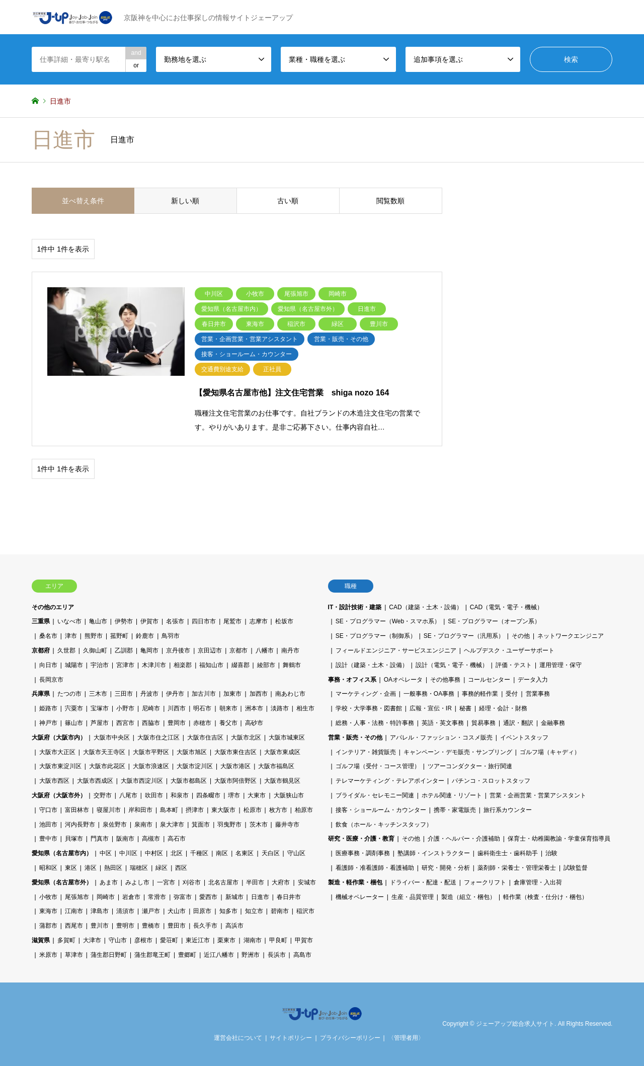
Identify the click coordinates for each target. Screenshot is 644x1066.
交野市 (103, 795)
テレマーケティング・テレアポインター (390, 780)
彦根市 (143, 940)
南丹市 (290, 650)
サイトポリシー (291, 1037)
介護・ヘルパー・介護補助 (464, 838)
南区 (222, 853)
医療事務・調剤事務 (363, 853)
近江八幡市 (219, 954)
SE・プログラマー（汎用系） (464, 635)
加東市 (232, 693)
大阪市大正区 (57, 752)
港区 (91, 867)
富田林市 (77, 809)
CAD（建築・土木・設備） (425, 607)
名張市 (175, 621)
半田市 (255, 882)
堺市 (234, 795)
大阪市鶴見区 (282, 780)
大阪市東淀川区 (60, 766)
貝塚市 (74, 838)
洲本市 (254, 708)
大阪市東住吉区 (235, 752)
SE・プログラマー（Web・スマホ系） (388, 621)
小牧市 (48, 896)
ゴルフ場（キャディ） (550, 752)
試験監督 (576, 867)
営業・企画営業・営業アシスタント (538, 795)
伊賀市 (149, 621)
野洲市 (251, 954)
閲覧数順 (390, 201)
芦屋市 (100, 722)
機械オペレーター (360, 896)
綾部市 (266, 665)
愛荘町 (169, 940)
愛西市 (208, 896)
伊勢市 (124, 621)
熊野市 (94, 635)
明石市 (202, 708)
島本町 (169, 809)
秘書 (465, 708)
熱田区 (113, 867)
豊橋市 (151, 925)
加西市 (259, 693)
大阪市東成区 (282, 752)
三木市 (98, 693)
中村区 (154, 853)
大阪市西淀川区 (142, 780)
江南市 (74, 911)
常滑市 (157, 896)
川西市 (177, 708)
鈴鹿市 (145, 635)
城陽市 (74, 665)
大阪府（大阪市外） (59, 795)
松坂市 (284, 621)
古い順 (287, 201)
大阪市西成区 (95, 780)
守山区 (296, 853)
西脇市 (151, 722)
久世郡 (66, 650)
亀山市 (98, 621)
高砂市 (254, 722)
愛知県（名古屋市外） (62, 882)
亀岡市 (149, 650)
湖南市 (253, 940)
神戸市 (48, 722)
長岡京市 (51, 679)
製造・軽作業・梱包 (355, 882)
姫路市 (48, 708)
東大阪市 (223, 809)
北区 (177, 853)
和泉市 (180, 795)
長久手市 (205, 925)
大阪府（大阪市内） (59, 737)
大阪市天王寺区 (104, 752)
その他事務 (445, 679)
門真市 (100, 838)
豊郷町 (187, 954)
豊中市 (48, 838)
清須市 (125, 911)
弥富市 (183, 896)
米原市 (48, 954)
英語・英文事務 (443, 722)
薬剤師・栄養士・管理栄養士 (516, 867)
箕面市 (201, 824)
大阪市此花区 (107, 766)
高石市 (177, 838)
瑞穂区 (139, 867)
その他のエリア (53, 607)
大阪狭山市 (289, 795)
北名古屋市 (223, 882)
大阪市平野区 (151, 752)
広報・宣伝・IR (431, 708)
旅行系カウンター (508, 809)
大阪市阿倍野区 (235, 780)
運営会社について (238, 1037)
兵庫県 (41, 693)
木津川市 (154, 665)
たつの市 (69, 693)
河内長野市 (80, 824)
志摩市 (259, 621)
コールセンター (489, 679)
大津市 (92, 940)
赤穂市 (202, 722)
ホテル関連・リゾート (452, 795)
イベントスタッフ (524, 737)
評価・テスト (514, 665)
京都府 (41, 650)
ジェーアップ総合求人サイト (515, 1023)
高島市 (302, 954)
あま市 (109, 882)
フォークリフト (485, 882)
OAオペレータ (403, 679)
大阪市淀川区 (195, 766)
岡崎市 (106, 896)
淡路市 (280, 708)
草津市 (74, 954)
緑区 (161, 867)
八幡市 (265, 650)
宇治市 (100, 665)
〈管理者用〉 (406, 1037)
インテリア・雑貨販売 (366, 752)
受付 (512, 693)
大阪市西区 (54, 780)
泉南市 (143, 824)
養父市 (228, 722)
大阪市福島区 (276, 766)
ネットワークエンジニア (570, 635)
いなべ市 (69, 621)
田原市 (202, 911)
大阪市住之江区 (158, 737)
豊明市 (125, 925)
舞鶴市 (292, 665)
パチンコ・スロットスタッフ (491, 780)
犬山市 (177, 911)
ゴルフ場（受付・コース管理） (378, 766)
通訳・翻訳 (518, 722)
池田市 (48, 824)
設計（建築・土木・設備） (372, 665)
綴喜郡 (240, 665)
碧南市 (280, 911)
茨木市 (259, 824)
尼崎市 (151, 708)
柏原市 (304, 809)
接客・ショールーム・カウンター (381, 809)
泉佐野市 (115, 824)
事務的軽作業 (480, 693)
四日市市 (204, 621)
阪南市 (125, 838)
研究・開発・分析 (446, 867)
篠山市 (74, 722)
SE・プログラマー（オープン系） (494, 621)
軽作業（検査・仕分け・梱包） (545, 896)
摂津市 (195, 809)
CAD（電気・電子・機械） (506, 607)
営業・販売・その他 (355, 737)
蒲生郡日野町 (109, 954)
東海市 (48, 911)
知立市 (254, 911)
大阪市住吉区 (205, 737)
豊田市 (177, 925)
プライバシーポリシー (350, 1037)
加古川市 (204, 693)
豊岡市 (177, 722)
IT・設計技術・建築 (355, 607)
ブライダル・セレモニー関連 (375, 795)
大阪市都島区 (189, 780)
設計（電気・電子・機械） (452, 665)
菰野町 (119, 635)
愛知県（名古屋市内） (62, 853)
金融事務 (553, 722)
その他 (521, 635)
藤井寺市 (287, 824)
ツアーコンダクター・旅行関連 (470, 766)
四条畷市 (208, 795)
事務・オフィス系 (352, 679)
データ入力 (533, 679)
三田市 (124, 693)
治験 (551, 853)
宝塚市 (100, 708)
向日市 (48, 665)
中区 (106, 853)
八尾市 (128, 795)
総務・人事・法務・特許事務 (375, 722)
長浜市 (277, 954)
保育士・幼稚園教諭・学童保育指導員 (559, 838)
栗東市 (226, 940)
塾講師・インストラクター (433, 853)
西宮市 (125, 722)
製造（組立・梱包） (468, 896)
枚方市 (278, 809)
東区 (71, 867)
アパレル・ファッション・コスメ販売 (441, 737)
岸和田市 (140, 809)
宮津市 (125, 665)
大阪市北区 (246, 737)
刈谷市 (192, 882)
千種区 (199, 853)
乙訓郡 (124, 650)
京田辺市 (210, 650)
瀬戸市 (151, 911)
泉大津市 (172, 824)
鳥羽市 (171, 635)
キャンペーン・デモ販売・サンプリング (458, 752)
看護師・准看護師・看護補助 (375, 867)
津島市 (100, 911)
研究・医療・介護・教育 (361, 838)
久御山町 (95, 650)
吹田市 (154, 795)
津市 (71, 635)
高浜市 (234, 925)
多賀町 (66, 940)
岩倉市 (131, 896)
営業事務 (538, 693)
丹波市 (149, 693)
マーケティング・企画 (366, 693)
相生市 (305, 708)
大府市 (281, 882)
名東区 (244, 853)
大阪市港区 (235, 766)
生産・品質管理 (412, 896)
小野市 (125, 708)
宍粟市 (74, 708)
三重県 (41, 621)
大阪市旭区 (192, 752)
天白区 (271, 853)
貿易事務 (483, 722)
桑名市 (48, 635)
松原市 (253, 809)
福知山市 (211, 665)
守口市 (48, 809)
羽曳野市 (229, 824)
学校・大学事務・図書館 (369, 708)
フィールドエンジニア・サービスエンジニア (396, 650)
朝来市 (228, 708)
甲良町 (278, 940)
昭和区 (48, 867)
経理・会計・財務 (503, 708)
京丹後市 (178, 650)
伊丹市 (175, 693)
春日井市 (289, 896)
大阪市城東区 (287, 737)
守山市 (118, 940)
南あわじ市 (290, 693)
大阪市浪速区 (151, 766)
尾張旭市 (77, 896)
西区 (181, 867)
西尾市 (74, 925)
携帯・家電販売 (455, 809)
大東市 (257, 795)
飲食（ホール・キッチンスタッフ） (384, 824)
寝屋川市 (109, 809)
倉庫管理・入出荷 (538, 882)
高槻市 (151, 838)
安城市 (307, 882)
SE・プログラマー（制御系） (376, 635)
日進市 (260, 896)
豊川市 (100, 925)
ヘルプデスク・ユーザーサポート (509, 650)
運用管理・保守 (560, 665)
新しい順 (185, 201)
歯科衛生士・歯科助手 (507, 853)
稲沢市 (305, 911)
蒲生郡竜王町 (152, 954)
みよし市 (137, 882)
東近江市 (198, 940)
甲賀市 (304, 940)
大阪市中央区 (112, 737)
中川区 (128, 853)
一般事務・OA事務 (429, 693)
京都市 (238, 650)
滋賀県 (41, 940)
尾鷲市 (232, 621)
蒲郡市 (48, 925)
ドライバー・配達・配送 (423, 882)
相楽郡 (183, 665)
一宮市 (166, 882)
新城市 (234, 896)
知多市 (228, 911)
